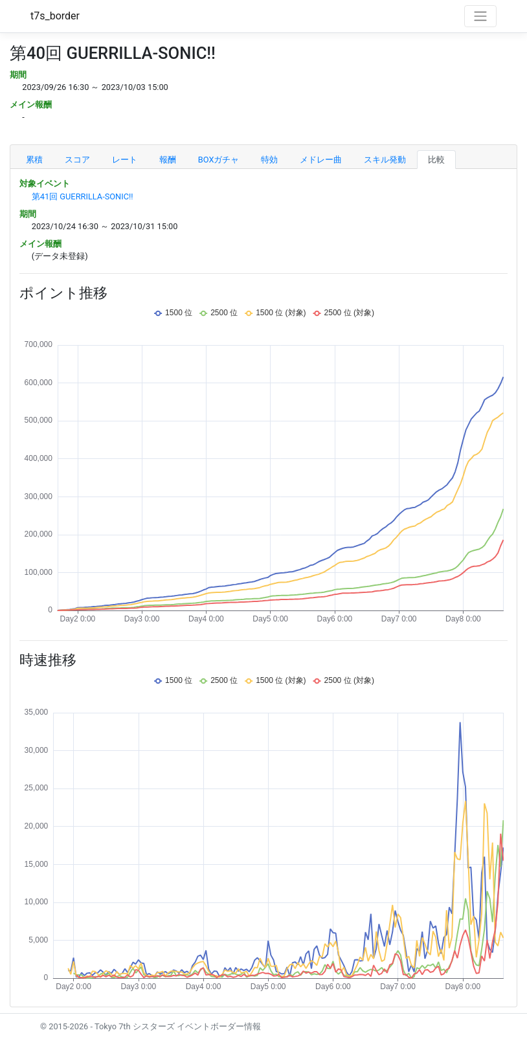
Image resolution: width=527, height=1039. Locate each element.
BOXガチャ (219, 159)
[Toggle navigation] (480, 16)
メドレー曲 (321, 159)
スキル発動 (385, 159)
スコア (77, 159)
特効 (269, 159)
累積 (34, 159)
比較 (436, 159)
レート (124, 159)
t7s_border (55, 16)
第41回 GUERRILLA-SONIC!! (82, 196)
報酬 (167, 159)
